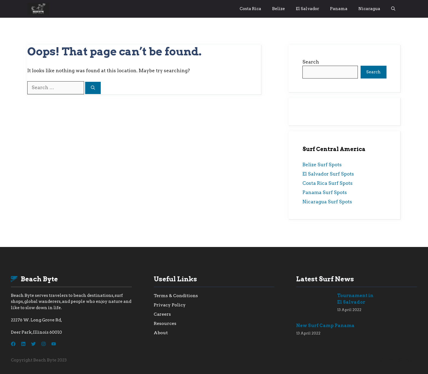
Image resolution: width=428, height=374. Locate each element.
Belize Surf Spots (322, 164)
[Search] (93, 88)
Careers (162, 314)
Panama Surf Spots (324, 192)
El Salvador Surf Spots (328, 174)
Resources (165, 323)
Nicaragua (369, 8)
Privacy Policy (170, 304)
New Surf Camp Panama (325, 325)
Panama (338, 8)
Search (310, 62)
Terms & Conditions (176, 295)
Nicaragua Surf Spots (327, 201)
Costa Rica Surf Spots (327, 183)
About (161, 332)
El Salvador (307, 8)
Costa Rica (250, 8)
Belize (278, 8)
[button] (393, 9)
